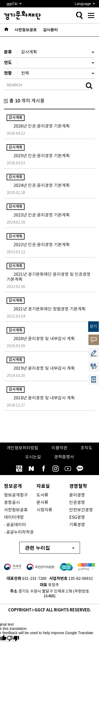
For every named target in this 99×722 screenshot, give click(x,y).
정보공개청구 (16, 495)
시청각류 (44, 510)
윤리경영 (77, 495)
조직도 (86, 448)
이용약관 (59, 448)
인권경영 (77, 502)
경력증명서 (64, 457)
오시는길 (33, 457)
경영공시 (12, 502)
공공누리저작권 (20, 532)
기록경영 (77, 524)
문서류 (42, 502)
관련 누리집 (37, 547)
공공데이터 (16, 524)
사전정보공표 (16, 510)
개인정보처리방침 (22, 448)
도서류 (42, 495)
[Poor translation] (13, 638)
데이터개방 (14, 517)
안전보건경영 (81, 510)
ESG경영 (77, 517)
